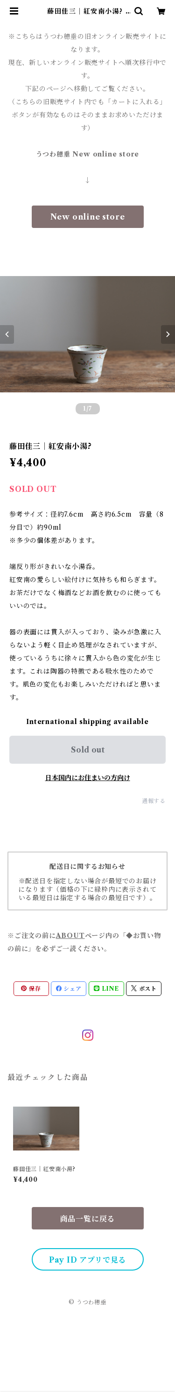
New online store (87, 216)
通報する (154, 800)
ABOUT (70, 935)
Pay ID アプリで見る (87, 1259)
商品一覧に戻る (87, 1218)
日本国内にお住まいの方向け (87, 778)
